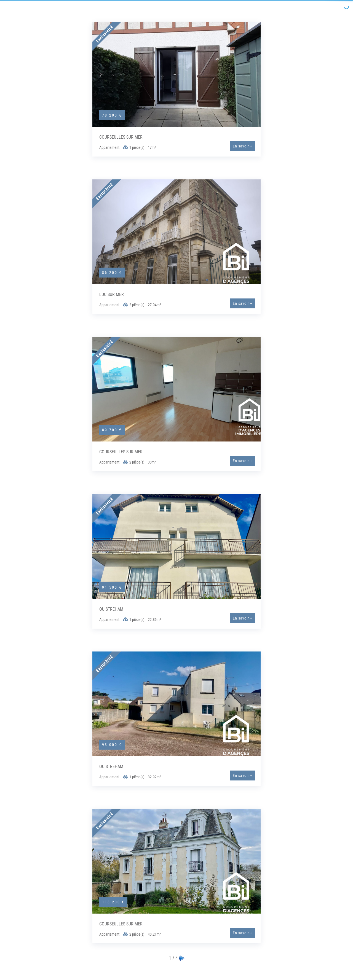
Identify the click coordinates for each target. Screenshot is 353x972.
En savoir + (242, 146)
